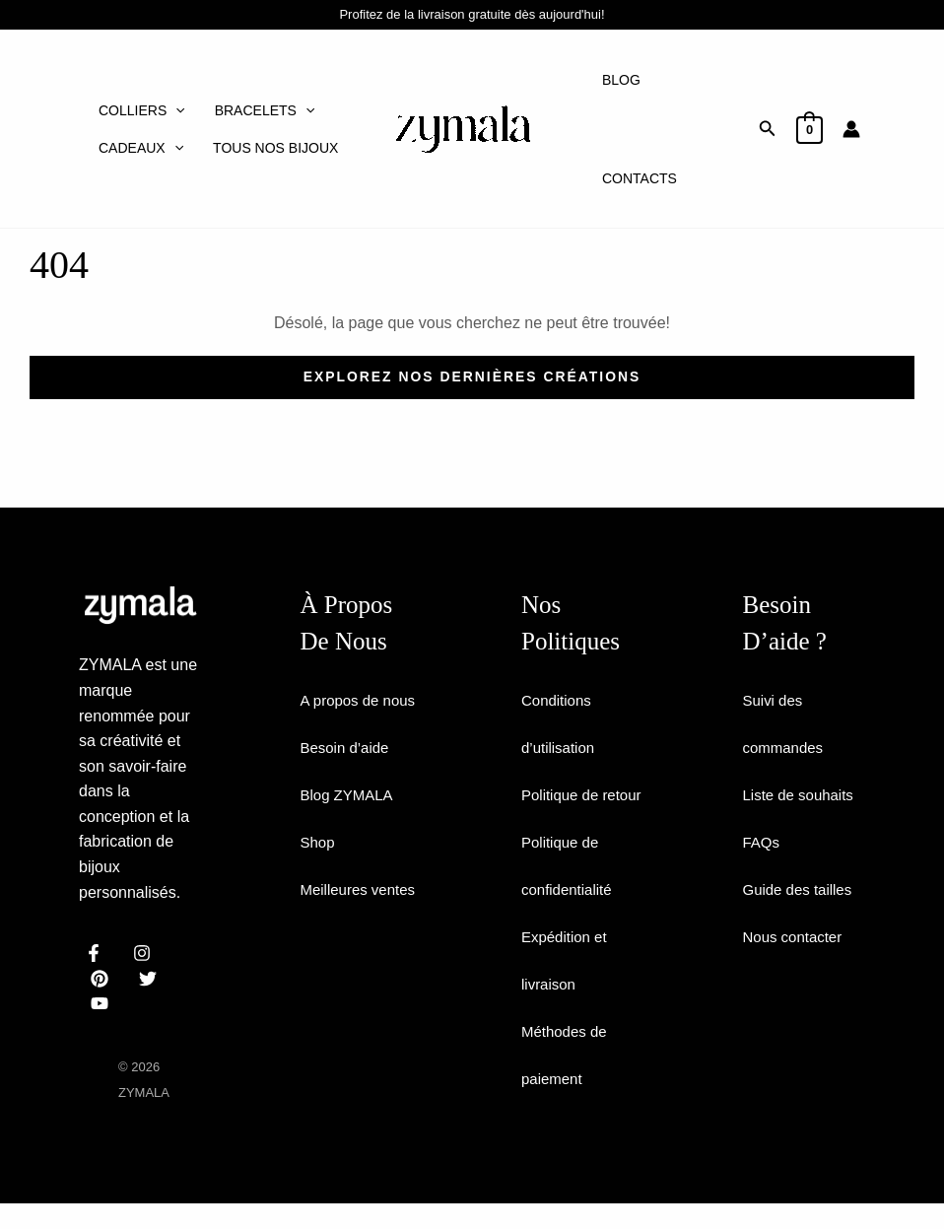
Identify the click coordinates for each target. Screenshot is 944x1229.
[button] (767, 129)
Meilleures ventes (362, 936)
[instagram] (145, 953)
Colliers (142, 110)
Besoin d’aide (348, 794)
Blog (621, 80)
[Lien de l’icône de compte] (851, 129)
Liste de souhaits (802, 794)
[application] (175, 110)
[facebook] (97, 953)
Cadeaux (141, 148)
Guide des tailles (801, 889)
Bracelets (265, 110)
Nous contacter (796, 936)
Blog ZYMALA (350, 842)
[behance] (103, 979)
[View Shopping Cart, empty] (809, 128)
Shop (319, 889)
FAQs (762, 842)
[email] (103, 1003)
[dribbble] (151, 979)
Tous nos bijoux (275, 148)
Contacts (639, 178)
